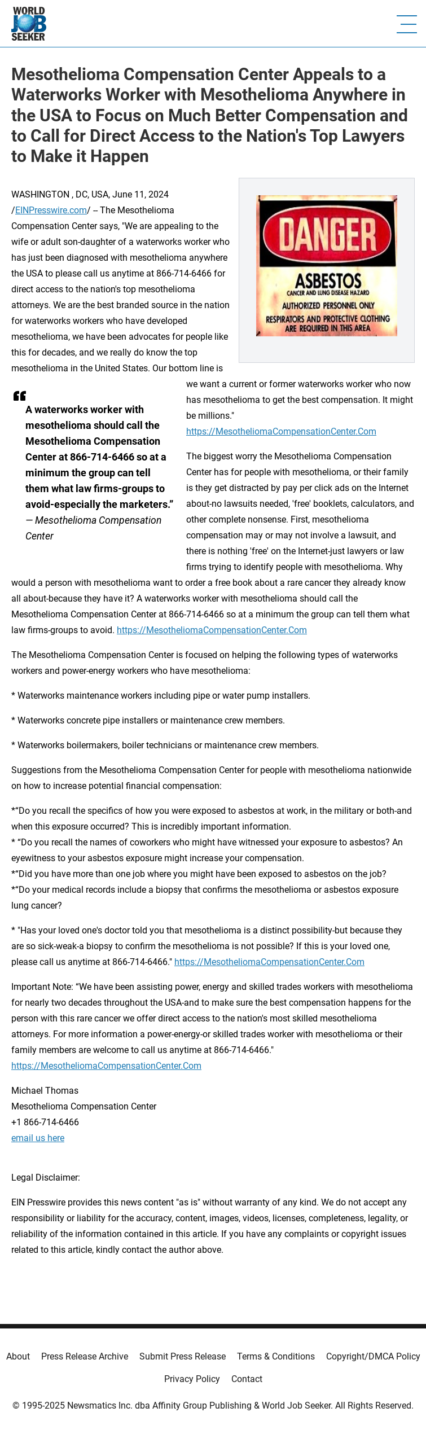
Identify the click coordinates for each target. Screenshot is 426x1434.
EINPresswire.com (51, 210)
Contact (246, 1379)
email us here (37, 1138)
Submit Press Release (182, 1356)
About (18, 1356)
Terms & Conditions (276, 1356)
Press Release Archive (84, 1356)
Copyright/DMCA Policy (373, 1356)
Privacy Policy (192, 1379)
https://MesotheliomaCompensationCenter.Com (281, 431)
